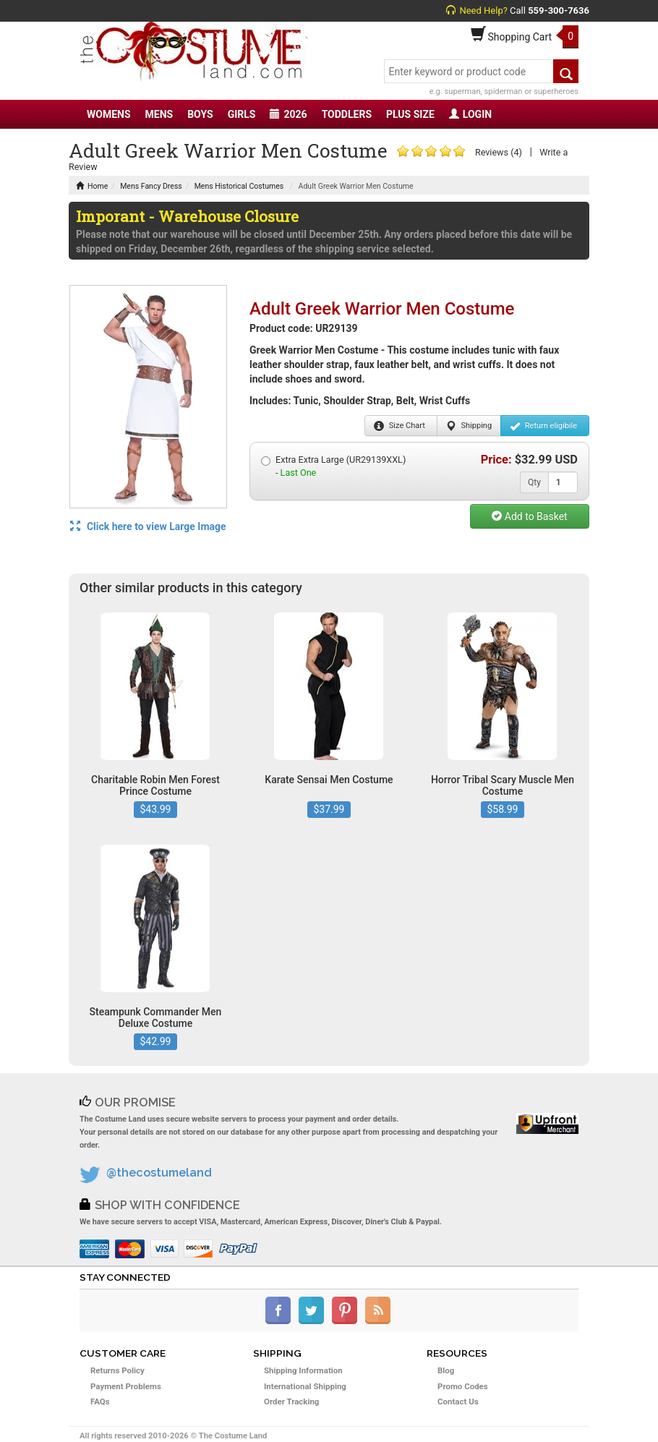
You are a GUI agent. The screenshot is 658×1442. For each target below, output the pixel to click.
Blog (445, 1370)
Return (543, 426)
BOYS (200, 114)
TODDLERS (347, 114)
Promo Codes (462, 1386)
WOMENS (109, 114)
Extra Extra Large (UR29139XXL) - (333, 466)
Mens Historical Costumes (239, 186)
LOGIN (470, 114)
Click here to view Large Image (148, 526)
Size (399, 426)
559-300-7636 (558, 10)
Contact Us (458, 1401)
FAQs (100, 1401)
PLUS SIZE (410, 114)
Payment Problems (125, 1386)
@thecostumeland (159, 1172)
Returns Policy (117, 1370)
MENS (159, 114)
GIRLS (242, 114)
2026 (288, 114)
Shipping (469, 426)
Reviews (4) (498, 152)
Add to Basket (529, 516)
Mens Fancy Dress (151, 186)
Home (92, 186)
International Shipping (305, 1386)
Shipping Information (303, 1370)
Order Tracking (291, 1401)
